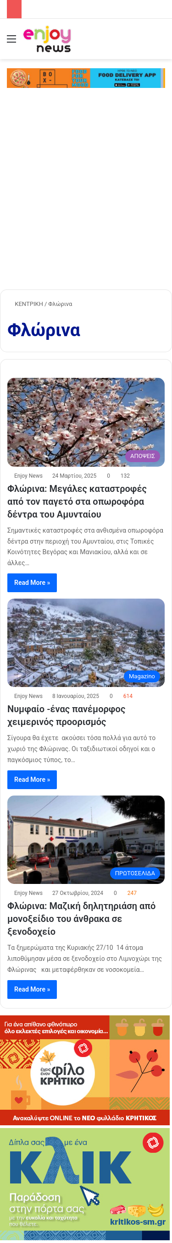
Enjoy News (28, 476)
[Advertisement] (86, 197)
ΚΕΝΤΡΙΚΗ (25, 303)
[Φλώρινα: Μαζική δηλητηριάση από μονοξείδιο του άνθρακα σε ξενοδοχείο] (86, 840)
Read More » (32, 582)
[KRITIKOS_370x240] (85, 1123)
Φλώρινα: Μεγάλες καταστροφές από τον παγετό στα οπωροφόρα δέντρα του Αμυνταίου (77, 501)
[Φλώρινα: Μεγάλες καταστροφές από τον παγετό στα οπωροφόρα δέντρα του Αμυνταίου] (86, 422)
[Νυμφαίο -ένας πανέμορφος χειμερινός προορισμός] (86, 643)
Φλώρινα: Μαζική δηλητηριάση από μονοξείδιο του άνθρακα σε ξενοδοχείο (81, 918)
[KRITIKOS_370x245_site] (85, 1238)
